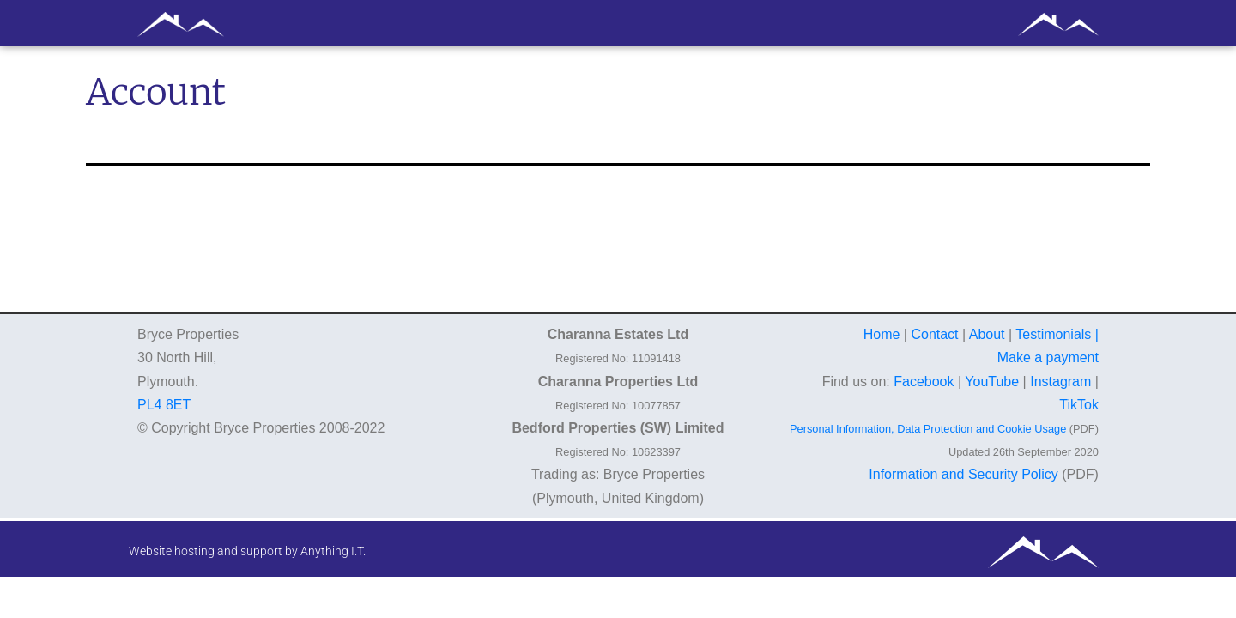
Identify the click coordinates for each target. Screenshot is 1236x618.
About (987, 334)
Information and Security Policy (963, 474)
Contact (934, 334)
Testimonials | (1057, 334)
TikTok (1079, 404)
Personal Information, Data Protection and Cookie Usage (928, 428)
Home (881, 334)
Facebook (924, 381)
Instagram (1060, 381)
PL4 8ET (164, 404)
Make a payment (1048, 357)
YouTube (992, 381)
